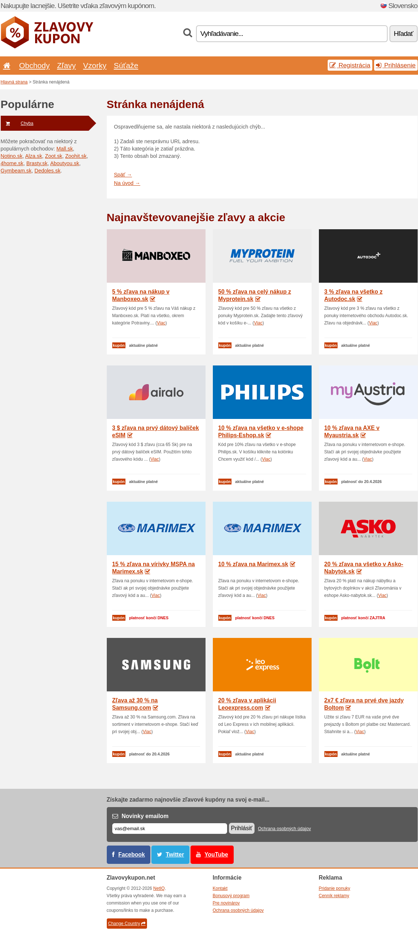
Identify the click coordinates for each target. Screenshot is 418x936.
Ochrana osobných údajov (284, 828)
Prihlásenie (396, 65)
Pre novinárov (226, 903)
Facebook (131, 854)
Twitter (175, 854)
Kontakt (220, 888)
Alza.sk (33, 156)
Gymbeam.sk (16, 171)
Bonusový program (231, 895)
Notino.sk (12, 156)
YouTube (216, 854)
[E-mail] (169, 828)
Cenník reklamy (334, 895)
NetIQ (159, 888)
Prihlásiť (241, 828)
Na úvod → (127, 183)
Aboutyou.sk (64, 163)
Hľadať (403, 33)
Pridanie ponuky (334, 888)
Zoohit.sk (75, 156)
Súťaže (126, 65)
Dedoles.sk (47, 171)
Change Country (127, 923)
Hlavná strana (14, 82)
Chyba (17, 123)
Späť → (123, 175)
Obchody (34, 65)
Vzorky (94, 65)
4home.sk (12, 163)
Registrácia (349, 65)
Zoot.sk (53, 156)
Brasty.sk (37, 163)
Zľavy (66, 65)
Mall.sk (64, 149)
